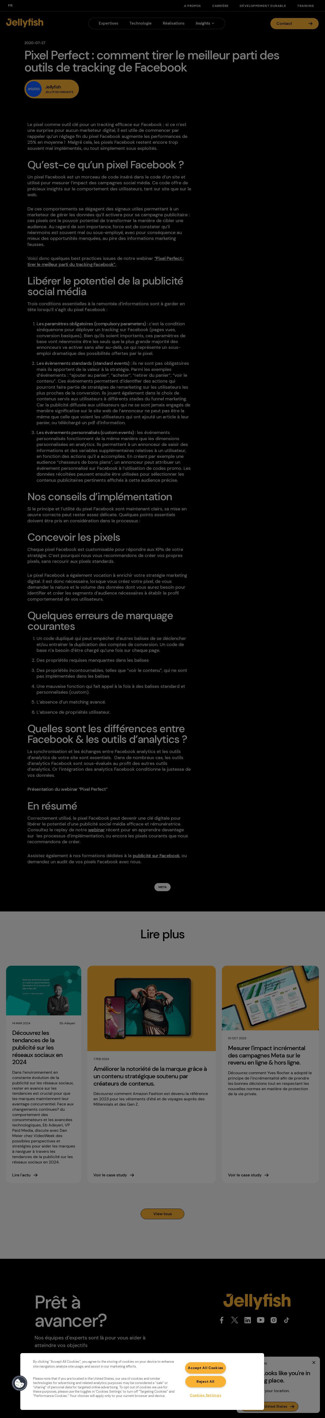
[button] (19, 1383)
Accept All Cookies (205, 1368)
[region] (142, 1381)
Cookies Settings (205, 1395)
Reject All (206, 1381)
